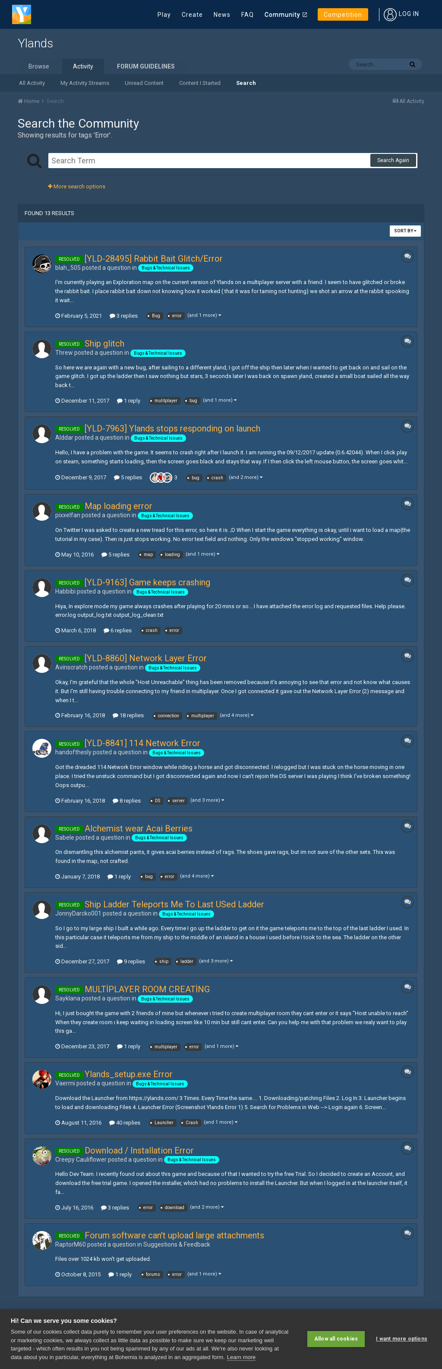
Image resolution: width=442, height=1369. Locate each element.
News (222, 14)
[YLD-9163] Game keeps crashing (147, 582)
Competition (343, 14)
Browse (38, 66)
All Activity (32, 83)
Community (282, 14)
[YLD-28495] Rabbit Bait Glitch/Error (154, 258)
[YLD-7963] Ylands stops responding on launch (172, 428)
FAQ (247, 14)
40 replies (124, 1122)
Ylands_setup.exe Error (129, 1074)
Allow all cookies (336, 1339)
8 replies (127, 800)
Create (192, 14)
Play (164, 14)
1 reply (128, 400)
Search (246, 83)
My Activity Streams (84, 83)
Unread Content (144, 83)
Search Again (393, 160)
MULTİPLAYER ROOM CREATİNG (147, 989)
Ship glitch (104, 343)
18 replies (128, 715)
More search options (76, 186)
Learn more (241, 1357)
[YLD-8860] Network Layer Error (146, 658)
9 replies (131, 961)
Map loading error (118, 506)
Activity (83, 66)
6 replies (118, 630)
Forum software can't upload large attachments (174, 1235)
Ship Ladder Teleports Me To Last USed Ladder (174, 904)
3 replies (124, 316)
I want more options (401, 1339)
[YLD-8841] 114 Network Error (142, 743)
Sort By (405, 230)
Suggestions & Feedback (176, 1244)
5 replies (128, 477)
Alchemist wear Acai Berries (139, 828)
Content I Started (200, 83)
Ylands (35, 43)
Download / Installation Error (139, 1150)
